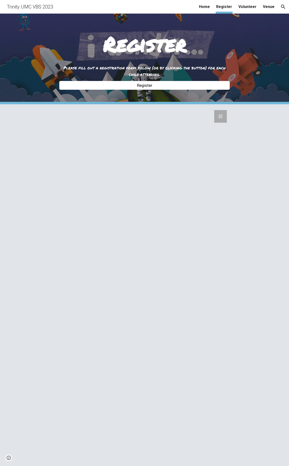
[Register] (145, 85)
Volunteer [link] (247, 6)
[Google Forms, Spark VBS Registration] (144, 285)
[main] (144, 44)
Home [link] (204, 6)
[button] (283, 7)
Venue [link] (268, 6)
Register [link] (224, 6)
